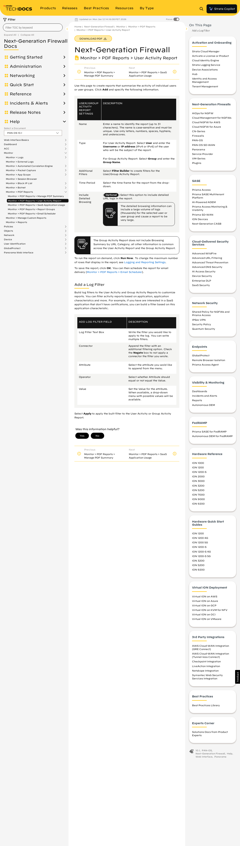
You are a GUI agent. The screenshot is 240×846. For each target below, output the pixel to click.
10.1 (198, 750)
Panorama (198, 149)
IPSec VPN (199, 319)
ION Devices (200, 219)
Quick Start (22, 85)
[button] (237, 677)
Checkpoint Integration (206, 661)
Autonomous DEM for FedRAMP (212, 436)
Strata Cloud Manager (205, 51)
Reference (21, 94)
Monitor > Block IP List (19, 183)
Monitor (8, 153)
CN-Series (198, 131)
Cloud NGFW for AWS (206, 122)
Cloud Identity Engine (205, 60)
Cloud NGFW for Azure (206, 126)
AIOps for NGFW (202, 113)
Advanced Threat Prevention (210, 262)
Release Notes (25, 112)
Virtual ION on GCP (204, 605)
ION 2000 (198, 476)
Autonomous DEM (203, 405)
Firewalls (198, 135)
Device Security (202, 275)
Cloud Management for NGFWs (211, 117)
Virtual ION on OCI (204, 614)
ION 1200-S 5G (201, 556)
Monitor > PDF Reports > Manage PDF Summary (36, 196)
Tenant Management (205, 86)
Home (77, 26)
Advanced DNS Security (207, 266)
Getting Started (26, 57)
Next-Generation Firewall (99, 26)
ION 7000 (198, 494)
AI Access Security (204, 271)
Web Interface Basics (16, 140)
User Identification (14, 244)
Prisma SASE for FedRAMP (209, 431)
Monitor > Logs (14, 157)
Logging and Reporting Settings (144, 262)
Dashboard (10, 144)
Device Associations (205, 69)
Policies (8, 226)
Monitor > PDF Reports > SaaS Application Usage (36, 205)
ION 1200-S (199, 471)
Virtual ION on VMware (206, 619)
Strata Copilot (222, 8)
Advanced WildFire (204, 253)
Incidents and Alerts (204, 395)
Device (8, 239)
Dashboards (199, 391)
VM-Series (198, 158)
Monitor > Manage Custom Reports (26, 218)
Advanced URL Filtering (207, 257)
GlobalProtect (12, 248)
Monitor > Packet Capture (21, 170)
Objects (8, 231)
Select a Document (15, 128)
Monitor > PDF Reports (19, 192)
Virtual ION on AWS (204, 596)
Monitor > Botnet (16, 187)
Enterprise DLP (201, 280)
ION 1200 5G (200, 542)
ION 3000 (198, 480)
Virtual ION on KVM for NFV (209, 610)
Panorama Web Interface (18, 252)
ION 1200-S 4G (201, 551)
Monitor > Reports (16, 222)
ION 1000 (198, 462)
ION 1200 (198, 467)
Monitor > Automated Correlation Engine (29, 166)
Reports (197, 400)
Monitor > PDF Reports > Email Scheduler (32, 213)
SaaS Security (201, 285)
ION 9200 (198, 503)
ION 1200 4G (200, 537)
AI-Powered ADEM (204, 202)
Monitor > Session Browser (21, 179)
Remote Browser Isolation (208, 360)
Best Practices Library (206, 705)
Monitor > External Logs (19, 161)
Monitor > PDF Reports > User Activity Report (34, 200)
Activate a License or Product (210, 55)
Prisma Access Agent (205, 364)
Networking (22, 75)
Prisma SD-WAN (202, 214)
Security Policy (201, 324)
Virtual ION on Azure (205, 601)
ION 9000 (198, 499)
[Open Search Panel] (203, 9)
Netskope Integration (205, 670)
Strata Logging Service (206, 64)
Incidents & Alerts (29, 103)
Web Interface (204, 756)
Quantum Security (203, 328)
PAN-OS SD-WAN (203, 145)
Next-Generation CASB (206, 223)
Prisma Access (201, 189)
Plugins (196, 163)
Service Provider (202, 154)
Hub (194, 74)
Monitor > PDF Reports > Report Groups (31, 209)
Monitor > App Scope (18, 174)
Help (15, 121)
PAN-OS (197, 140)
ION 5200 (198, 490)
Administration (26, 66)
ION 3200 (198, 485)
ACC (6, 148)
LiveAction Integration (206, 666)
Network (9, 235)
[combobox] (33, 27)
